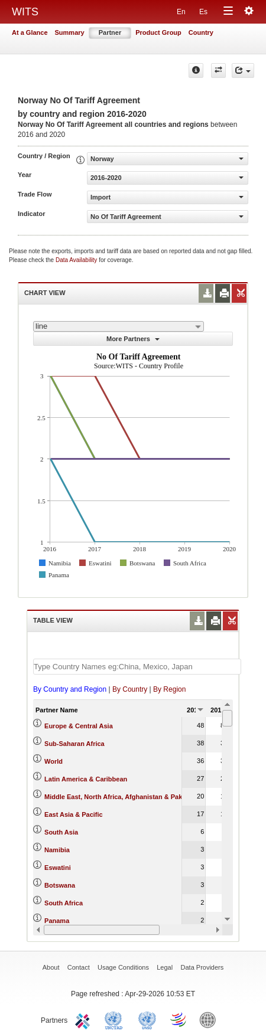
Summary (70, 32)
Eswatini (57, 867)
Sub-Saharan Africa (74, 743)
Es (203, 12)
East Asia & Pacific (73, 814)
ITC (84, 1019)
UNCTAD (116, 1019)
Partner (110, 32)
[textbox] (137, 667)
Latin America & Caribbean (85, 779)
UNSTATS (147, 1019)
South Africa (63, 903)
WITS (25, 12)
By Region (169, 689)
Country (201, 32)
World (53, 761)
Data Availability (77, 260)
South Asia (61, 832)
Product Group (158, 32)
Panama (56, 920)
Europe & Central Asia (78, 725)
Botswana (59, 885)
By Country (129, 689)
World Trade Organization (179, 1019)
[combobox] (118, 326)
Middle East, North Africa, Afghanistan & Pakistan (120, 796)
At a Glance (30, 32)
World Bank (210, 1019)
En (181, 12)
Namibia (57, 849)
